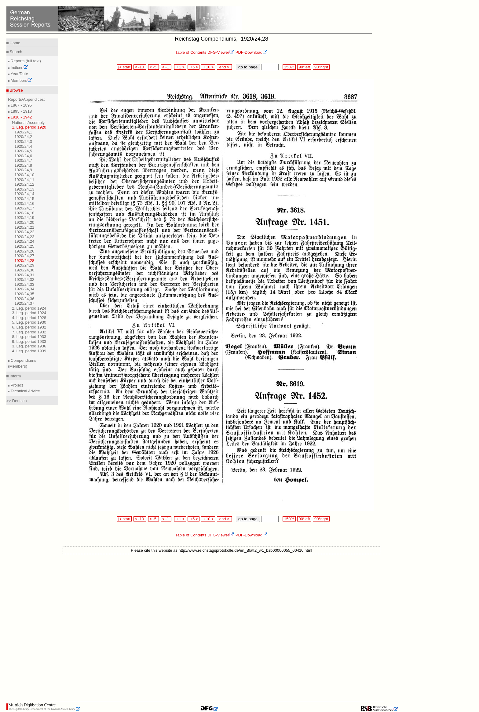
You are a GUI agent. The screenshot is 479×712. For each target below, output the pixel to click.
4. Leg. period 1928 (29, 317)
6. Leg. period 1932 (29, 327)
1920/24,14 (24, 193)
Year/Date (18, 73)
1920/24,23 (24, 236)
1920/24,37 (24, 303)
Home (14, 43)
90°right (321, 67)
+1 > (180, 67)
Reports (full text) (25, 61)
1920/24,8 (23, 165)
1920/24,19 (24, 217)
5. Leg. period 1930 (29, 322)
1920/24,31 (24, 275)
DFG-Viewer (220, 52)
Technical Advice (24, 391)
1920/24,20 (24, 222)
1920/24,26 (24, 251)
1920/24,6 (23, 156)
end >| (224, 67)
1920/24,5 (23, 151)
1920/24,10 (24, 175)
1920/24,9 (23, 170)
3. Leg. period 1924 (29, 313)
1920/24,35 (24, 294)
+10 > (208, 67)
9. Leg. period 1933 (29, 341)
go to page (248, 67)
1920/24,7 (23, 160)
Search (15, 51)
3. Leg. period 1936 (29, 346)
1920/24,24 (24, 241)
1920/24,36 (24, 298)
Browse (16, 90)
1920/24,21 (24, 227)
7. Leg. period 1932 (29, 332)
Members (20, 80)
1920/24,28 (24, 260)
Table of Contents (190, 52)
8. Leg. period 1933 (29, 336)
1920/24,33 (24, 284)
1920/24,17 (24, 208)
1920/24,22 (24, 232)
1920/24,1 (23, 132)
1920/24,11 (24, 179)
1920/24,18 (24, 213)
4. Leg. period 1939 (29, 351)
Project (16, 385)
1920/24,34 (24, 289)
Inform (15, 376)
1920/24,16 (24, 203)
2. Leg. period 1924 (29, 308)
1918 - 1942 (20, 117)
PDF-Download (252, 52)
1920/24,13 (24, 189)
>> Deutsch (16, 400)
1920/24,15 (24, 198)
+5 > (193, 67)
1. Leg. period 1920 (29, 127)
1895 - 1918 (20, 111)
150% (289, 67)
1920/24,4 (23, 146)
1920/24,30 (24, 270)
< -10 (140, 67)
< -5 (153, 67)
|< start (124, 67)
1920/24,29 (24, 265)
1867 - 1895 (20, 105)
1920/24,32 (24, 279)
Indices (18, 67)
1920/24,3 (23, 141)
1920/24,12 (24, 184)
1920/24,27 (24, 255)
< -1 (166, 67)
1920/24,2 (23, 136)
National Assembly (28, 122)
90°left (304, 67)
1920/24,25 (24, 246)
